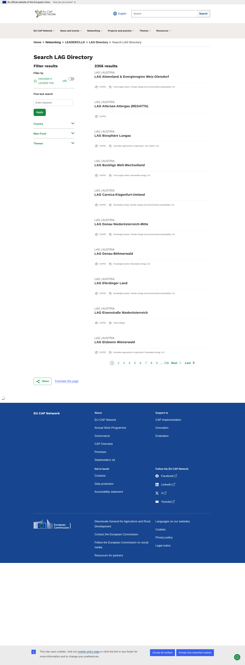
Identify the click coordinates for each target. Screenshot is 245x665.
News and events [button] (69, 30)
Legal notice (163, 545)
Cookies (160, 529)
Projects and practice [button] (120, 30)
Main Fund (40, 133)
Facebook (166, 476)
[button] (43, 381)
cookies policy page (89, 651)
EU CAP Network (105, 419)
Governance (102, 435)
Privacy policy (164, 537)
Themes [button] (144, 30)
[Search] (164, 13)
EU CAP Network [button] (43, 30)
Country (38, 124)
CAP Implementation (168, 419)
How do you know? (64, 2)
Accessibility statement (109, 491)
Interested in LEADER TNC (50, 80)
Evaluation (162, 435)
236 (166, 363)
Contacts (100, 475)
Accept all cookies (162, 652)
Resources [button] (162, 30)
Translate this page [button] (66, 381)
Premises (100, 452)
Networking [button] (93, 30)
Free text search (43, 94)
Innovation (161, 427)
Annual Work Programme (110, 427)
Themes (38, 143)
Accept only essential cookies (195, 652)
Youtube (165, 502)
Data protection (104, 483)
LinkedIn (165, 484)
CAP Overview (104, 443)
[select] (53, 102)
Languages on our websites (172, 521)
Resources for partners (109, 555)
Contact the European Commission (116, 534)
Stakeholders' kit (105, 459)
